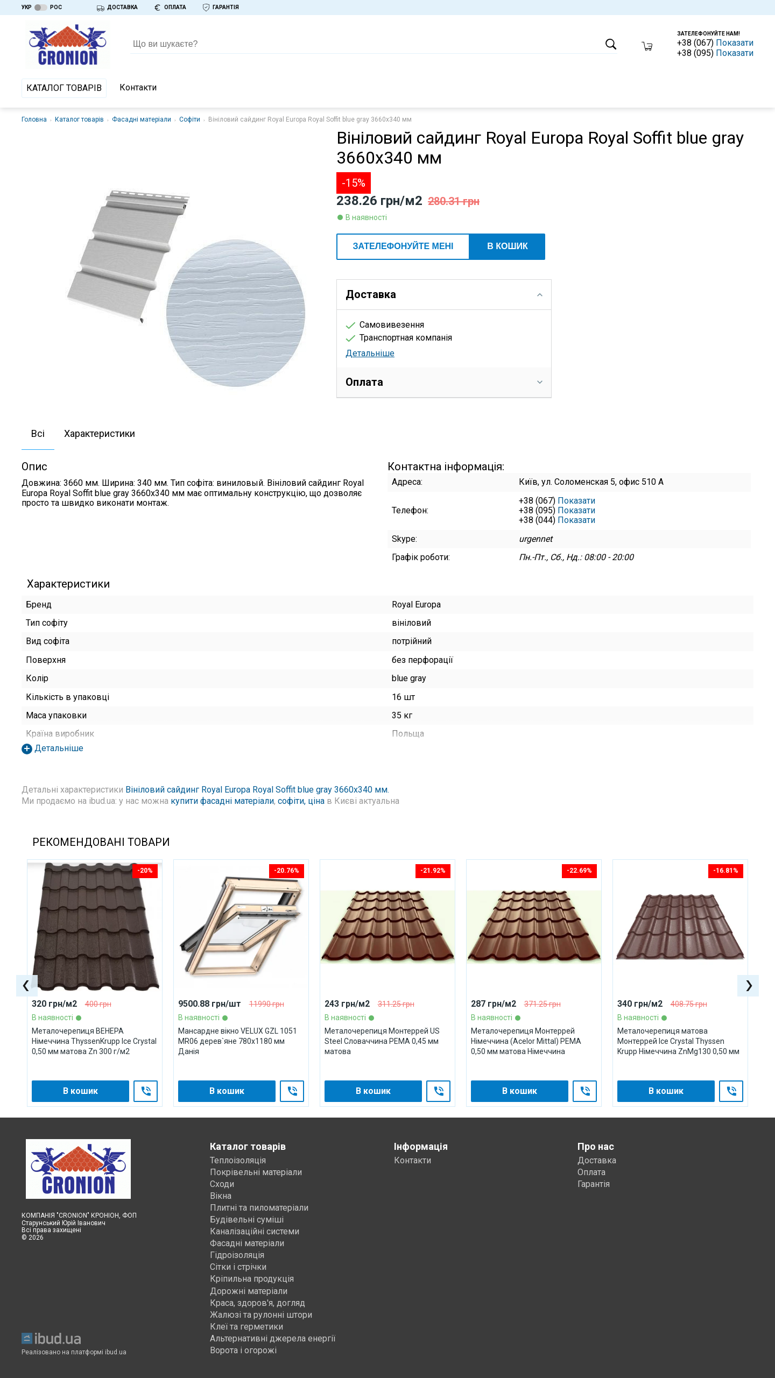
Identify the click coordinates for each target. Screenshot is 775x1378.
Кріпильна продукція (252, 1279)
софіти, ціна (301, 801)
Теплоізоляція (238, 1160)
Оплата (591, 1172)
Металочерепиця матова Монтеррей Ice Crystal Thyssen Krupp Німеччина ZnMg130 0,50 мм (678, 1041)
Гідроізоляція (237, 1255)
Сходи (222, 1184)
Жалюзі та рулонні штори (261, 1315)
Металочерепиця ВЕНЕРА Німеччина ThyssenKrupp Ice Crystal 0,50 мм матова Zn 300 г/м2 (94, 1041)
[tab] (38, 434)
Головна (34, 119)
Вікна (220, 1196)
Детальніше (370, 353)
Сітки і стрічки (238, 1267)
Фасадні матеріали (141, 119)
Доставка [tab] (444, 294)
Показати (734, 43)
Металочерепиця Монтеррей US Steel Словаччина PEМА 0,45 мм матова (382, 1041)
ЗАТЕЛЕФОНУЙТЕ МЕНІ (403, 246)
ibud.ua (115, 1352)
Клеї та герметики (247, 1327)
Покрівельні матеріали (256, 1172)
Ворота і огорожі (243, 1350)
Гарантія (593, 1184)
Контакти (138, 87)
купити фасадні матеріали (222, 801)
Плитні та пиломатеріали (259, 1208)
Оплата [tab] (444, 382)
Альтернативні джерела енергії (273, 1338)
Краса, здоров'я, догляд (257, 1303)
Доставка (596, 1160)
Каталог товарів (64, 88)
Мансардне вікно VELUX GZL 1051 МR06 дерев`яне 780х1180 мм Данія (237, 1041)
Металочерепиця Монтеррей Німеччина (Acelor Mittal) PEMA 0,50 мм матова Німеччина (526, 1041)
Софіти (189, 119)
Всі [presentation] (38, 433)
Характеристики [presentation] (99, 433)
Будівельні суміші (247, 1219)
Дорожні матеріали (248, 1291)
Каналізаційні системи (254, 1231)
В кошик (507, 246)
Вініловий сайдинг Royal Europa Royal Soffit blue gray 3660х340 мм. (257, 790)
